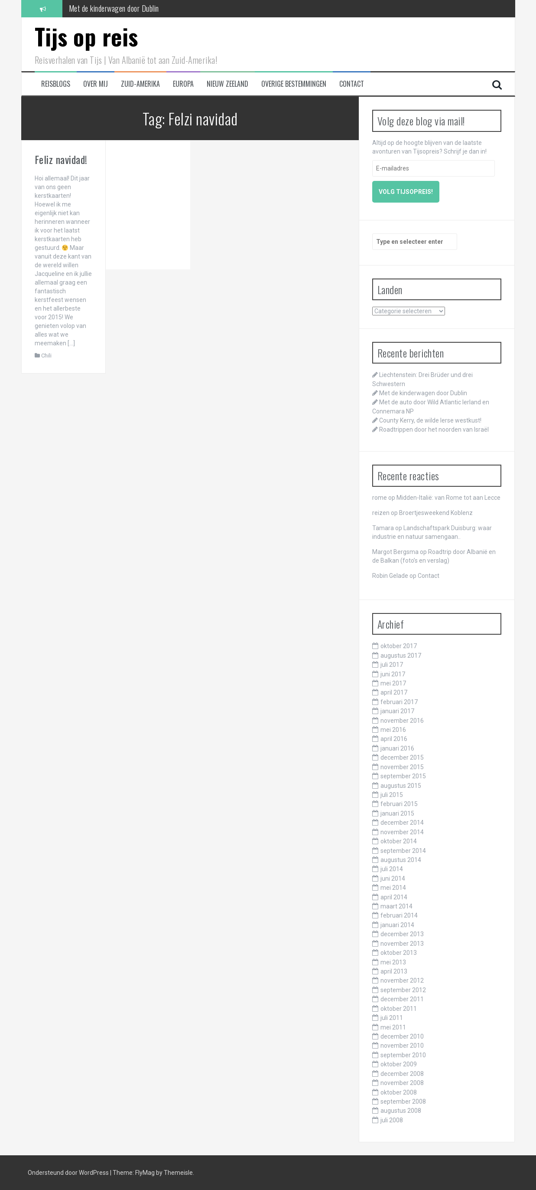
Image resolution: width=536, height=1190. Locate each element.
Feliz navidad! (61, 159)
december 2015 (402, 757)
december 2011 (402, 999)
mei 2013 (393, 962)
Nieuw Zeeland (227, 84)
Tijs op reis (86, 36)
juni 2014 (392, 878)
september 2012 (403, 990)
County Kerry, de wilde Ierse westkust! (430, 420)
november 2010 (402, 1045)
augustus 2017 (400, 655)
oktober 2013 (398, 952)
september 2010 (403, 1055)
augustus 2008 (400, 1110)
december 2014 (402, 822)
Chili (46, 355)
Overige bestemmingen (293, 84)
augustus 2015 (400, 785)
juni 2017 (392, 674)
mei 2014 (393, 887)
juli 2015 (391, 794)
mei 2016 (393, 729)
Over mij (95, 84)
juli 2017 (391, 664)
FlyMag (145, 1172)
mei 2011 (393, 1027)
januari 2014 (397, 924)
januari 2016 (397, 748)
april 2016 (393, 738)
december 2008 (402, 1073)
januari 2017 (397, 711)
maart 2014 (396, 906)
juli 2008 (391, 1120)
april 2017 (393, 692)
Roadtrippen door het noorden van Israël (434, 429)
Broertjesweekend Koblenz (436, 512)
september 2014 (403, 850)
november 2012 (402, 980)
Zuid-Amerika (140, 84)
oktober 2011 (398, 1008)
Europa (183, 84)
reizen (381, 512)
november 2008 (402, 1082)
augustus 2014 (400, 859)
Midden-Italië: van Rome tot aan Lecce (448, 497)
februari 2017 (399, 701)
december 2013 (402, 934)
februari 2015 (399, 803)
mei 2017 (393, 683)
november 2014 (402, 832)
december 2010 (402, 1036)
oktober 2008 (398, 1092)
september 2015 (403, 776)
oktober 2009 (398, 1064)
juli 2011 (391, 1017)
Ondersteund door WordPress (69, 1172)
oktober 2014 (398, 841)
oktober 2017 (398, 646)
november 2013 (402, 943)
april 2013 (393, 971)
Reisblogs (55, 84)
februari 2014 (399, 915)
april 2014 (393, 897)
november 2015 (402, 767)
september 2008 (403, 1101)
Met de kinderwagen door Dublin (114, 8)
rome (379, 497)
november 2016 (402, 720)
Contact (351, 84)
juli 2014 (391, 868)
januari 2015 (397, 813)
